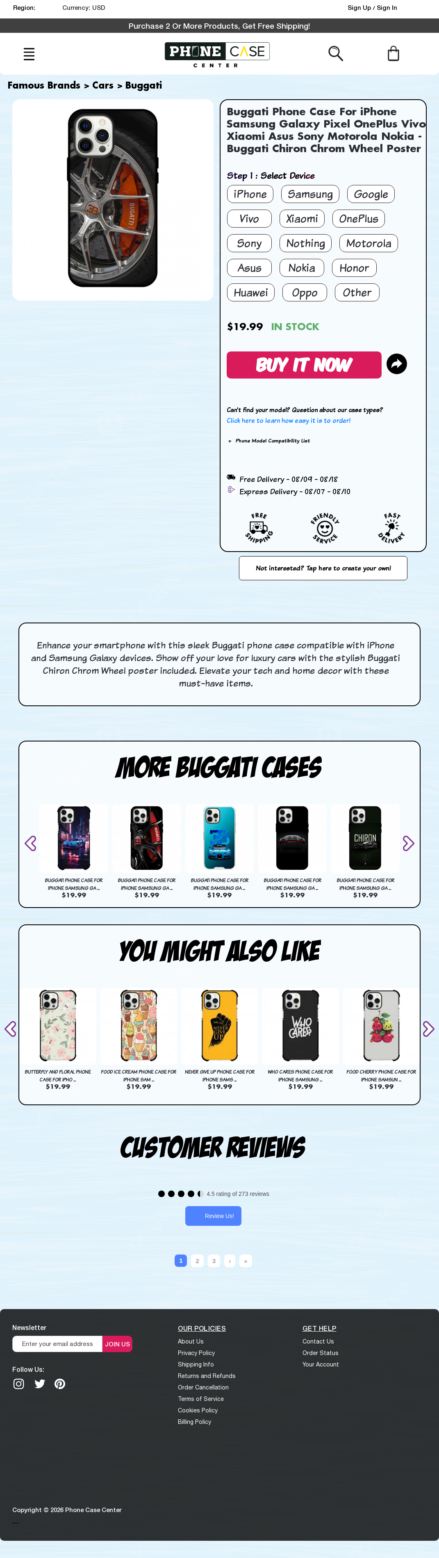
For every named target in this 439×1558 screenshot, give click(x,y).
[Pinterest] (60, 1384)
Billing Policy (194, 1422)
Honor (354, 267)
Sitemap (15, 1523)
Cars (103, 86)
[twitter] (39, 1384)
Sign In (387, 7)
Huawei (251, 292)
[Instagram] (19, 1384)
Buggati (143, 86)
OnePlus (358, 218)
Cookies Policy (198, 1410)
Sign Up (360, 7)
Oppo (305, 292)
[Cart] (393, 53)
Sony (249, 243)
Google (371, 194)
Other (357, 292)
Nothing (305, 243)
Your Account (321, 1364)
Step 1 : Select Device (270, 175)
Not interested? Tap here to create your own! (323, 568)
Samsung (310, 194)
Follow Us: (28, 1369)
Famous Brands (44, 86)
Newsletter (29, 1327)
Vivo (249, 218)
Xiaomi (302, 218)
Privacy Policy (196, 1353)
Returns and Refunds (207, 1376)
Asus (249, 267)
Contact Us (318, 1341)
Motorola (368, 243)
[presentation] (32, 843)
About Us (191, 1341)
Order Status (321, 1353)
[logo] (217, 54)
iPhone (250, 194)
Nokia (301, 267)
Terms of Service (201, 1399)
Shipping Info (196, 1364)
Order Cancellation (203, 1387)
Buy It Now (304, 363)
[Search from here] (336, 53)
